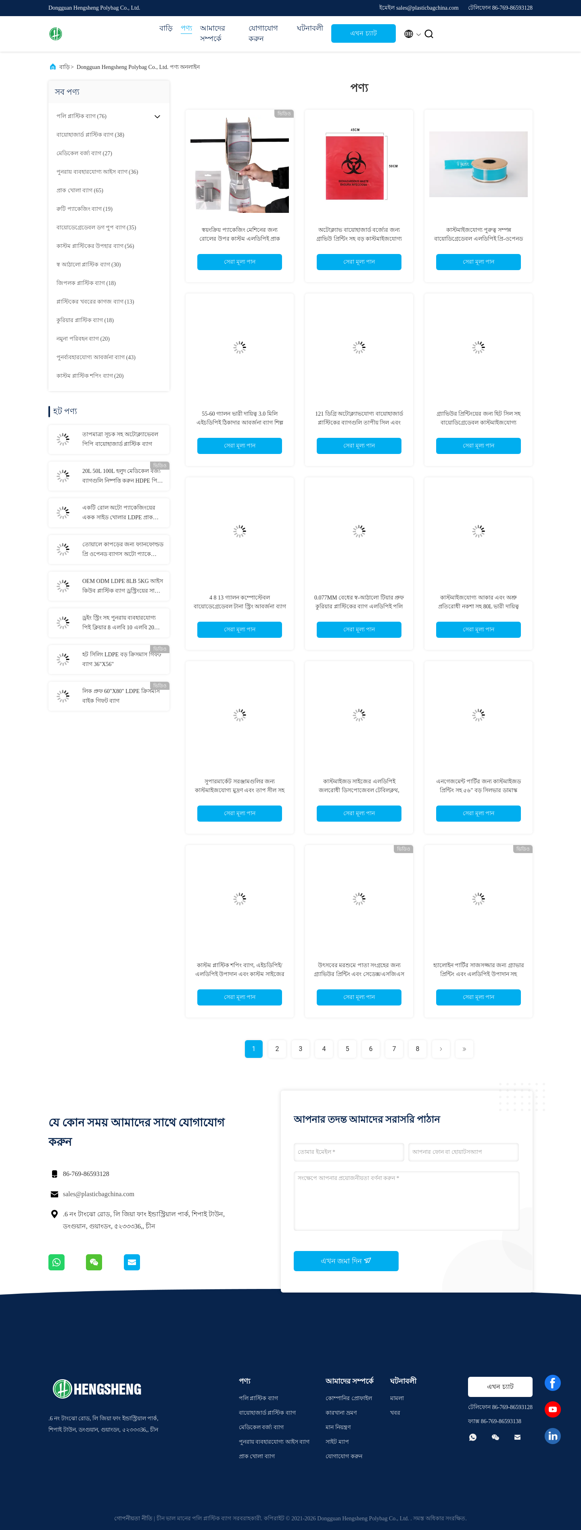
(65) (79, 190)
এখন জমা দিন (346, 1260)
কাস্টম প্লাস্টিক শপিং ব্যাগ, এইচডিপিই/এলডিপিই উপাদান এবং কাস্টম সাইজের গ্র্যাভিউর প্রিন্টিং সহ (239, 974)
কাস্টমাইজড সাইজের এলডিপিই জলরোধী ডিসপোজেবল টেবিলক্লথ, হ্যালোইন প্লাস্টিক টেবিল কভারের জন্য (359, 790)
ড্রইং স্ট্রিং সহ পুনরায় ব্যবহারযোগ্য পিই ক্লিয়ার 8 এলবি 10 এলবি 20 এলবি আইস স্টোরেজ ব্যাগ (119, 624)
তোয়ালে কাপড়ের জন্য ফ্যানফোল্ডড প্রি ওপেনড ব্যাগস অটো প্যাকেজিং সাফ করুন (122, 550)
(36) (97, 172)
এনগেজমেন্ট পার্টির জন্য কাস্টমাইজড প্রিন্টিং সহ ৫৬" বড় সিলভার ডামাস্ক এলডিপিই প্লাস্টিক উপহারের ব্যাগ (478, 790)
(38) (90, 135)
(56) (95, 246)
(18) (86, 283)
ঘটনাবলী (310, 28)
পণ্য (186, 28)
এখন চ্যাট (363, 33)
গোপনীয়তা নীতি (133, 1518)
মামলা (397, 1398)
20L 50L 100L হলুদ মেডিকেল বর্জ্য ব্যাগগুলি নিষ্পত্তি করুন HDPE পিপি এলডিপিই (122, 477)
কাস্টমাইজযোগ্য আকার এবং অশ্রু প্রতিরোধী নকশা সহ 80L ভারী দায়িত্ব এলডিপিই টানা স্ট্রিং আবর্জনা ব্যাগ (478, 606)
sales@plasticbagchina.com (98, 1194)
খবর (395, 1413)
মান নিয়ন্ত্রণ (338, 1427)
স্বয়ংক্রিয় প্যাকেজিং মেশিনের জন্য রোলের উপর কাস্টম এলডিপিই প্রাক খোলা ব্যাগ (239, 239)
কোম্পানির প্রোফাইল (349, 1398)
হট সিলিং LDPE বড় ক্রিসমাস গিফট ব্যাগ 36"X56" (121, 659)
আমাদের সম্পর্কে (212, 33)
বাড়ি (166, 28)
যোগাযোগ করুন (263, 33)
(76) (81, 116)
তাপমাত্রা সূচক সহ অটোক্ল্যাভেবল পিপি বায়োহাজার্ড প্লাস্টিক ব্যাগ (120, 439)
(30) (88, 265)
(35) (96, 228)
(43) (96, 357)
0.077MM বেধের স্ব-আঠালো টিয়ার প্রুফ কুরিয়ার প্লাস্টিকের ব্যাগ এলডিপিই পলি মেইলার (359, 606)
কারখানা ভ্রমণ (341, 1413)
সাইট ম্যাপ (337, 1442)
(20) (83, 339)
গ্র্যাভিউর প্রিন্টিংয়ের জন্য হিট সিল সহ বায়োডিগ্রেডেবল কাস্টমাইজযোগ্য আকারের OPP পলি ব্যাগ (479, 423)
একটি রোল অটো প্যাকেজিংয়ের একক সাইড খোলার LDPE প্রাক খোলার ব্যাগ (118, 513)
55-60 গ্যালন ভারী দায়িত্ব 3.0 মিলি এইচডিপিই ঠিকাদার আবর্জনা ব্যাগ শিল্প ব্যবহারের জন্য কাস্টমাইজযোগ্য (239, 423)
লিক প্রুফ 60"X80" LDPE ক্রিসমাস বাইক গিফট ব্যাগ (121, 696)
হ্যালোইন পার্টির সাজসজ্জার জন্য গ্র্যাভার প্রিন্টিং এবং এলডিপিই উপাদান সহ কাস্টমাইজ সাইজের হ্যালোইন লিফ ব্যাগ (478, 974)
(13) (95, 302)
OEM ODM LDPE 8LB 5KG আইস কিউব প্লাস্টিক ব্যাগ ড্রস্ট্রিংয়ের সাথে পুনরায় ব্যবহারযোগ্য (122, 587)
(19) (84, 209)
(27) (84, 153)
